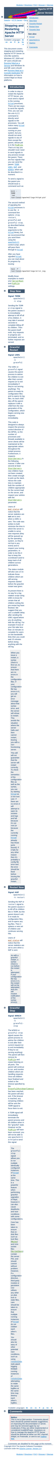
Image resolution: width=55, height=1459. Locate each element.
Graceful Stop (34, 30)
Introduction (33, 18)
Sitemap (50, 5)
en (6, 42)
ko (22, 42)
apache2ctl (34, 40)
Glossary (41, 5)
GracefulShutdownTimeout (21, 1089)
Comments (33, 47)
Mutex (14, 1242)
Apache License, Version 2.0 (30, 1449)
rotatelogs (16, 1362)
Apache (7, 20)
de (22, 40)
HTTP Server (17, 20)
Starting (32, 43)
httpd (31, 37)
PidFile (19, 145)
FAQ (35, 5)
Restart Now (34, 27)
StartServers (15, 459)
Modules (19, 5)
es (11, 42)
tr (23, 44)
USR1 (10, 167)
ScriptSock (17, 1251)
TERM (16, 164)
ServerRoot (17, 281)
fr (15, 42)
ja (18, 42)
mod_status (13, 509)
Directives (28, 5)
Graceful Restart (35, 24)
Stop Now (33, 21)
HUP (15, 167)
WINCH (11, 170)
